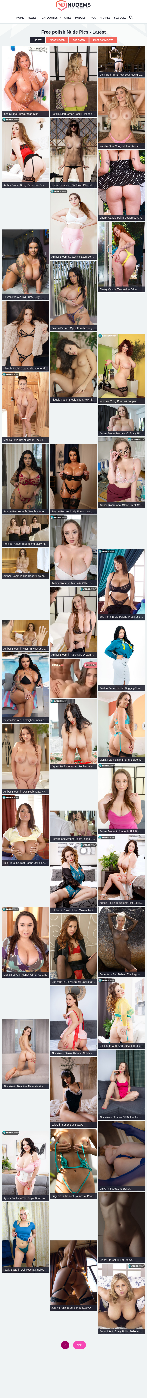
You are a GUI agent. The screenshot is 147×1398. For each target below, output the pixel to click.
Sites (67, 17)
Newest (32, 17)
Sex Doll (120, 17)
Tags (92, 17)
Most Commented (103, 40)
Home (20, 17)
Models (80, 17)
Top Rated (79, 40)
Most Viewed (57, 40)
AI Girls (105, 17)
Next (79, 1344)
